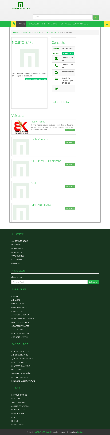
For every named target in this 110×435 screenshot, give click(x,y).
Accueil (16, 32)
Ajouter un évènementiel (22, 358)
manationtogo (18, 413)
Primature (16, 399)
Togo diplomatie (19, 402)
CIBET (34, 182)
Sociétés (37, 32)
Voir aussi (18, 115)
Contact (80, 432)
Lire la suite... (70, 130)
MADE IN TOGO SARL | (42, 432)
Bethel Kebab (38, 121)
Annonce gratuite (19, 355)
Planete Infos (17, 424)
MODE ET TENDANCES (20, 333)
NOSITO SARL (22, 42)
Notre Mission (17, 252)
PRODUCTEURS (33, 24)
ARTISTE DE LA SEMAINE (20, 315)
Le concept (16, 245)
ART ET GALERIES (18, 329)
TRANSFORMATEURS (49, 24)
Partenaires (16, 259)
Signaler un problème (21, 373)
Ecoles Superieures (20, 322)
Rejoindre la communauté (23, 381)
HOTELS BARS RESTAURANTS (22, 318)
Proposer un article (20, 362)
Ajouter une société (20, 351)
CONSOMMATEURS (80, 24)
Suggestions (17, 370)
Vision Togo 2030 (18, 410)
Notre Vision (17, 248)
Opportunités (17, 256)
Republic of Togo (19, 395)
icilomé (14, 421)
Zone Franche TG (51, 32)
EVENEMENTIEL (17, 311)
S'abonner (93, 282)
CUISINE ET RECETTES (19, 337)
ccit (13, 417)
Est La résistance (39, 139)
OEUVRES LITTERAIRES (20, 326)
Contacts (58, 42)
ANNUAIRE (21, 24)
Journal (15, 296)
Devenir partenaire (20, 377)
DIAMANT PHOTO (41, 204)
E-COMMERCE (65, 24)
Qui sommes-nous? (19, 241)
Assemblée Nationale (20, 406)
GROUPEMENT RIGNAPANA (46, 160)
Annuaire (27, 32)
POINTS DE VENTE (18, 304)
